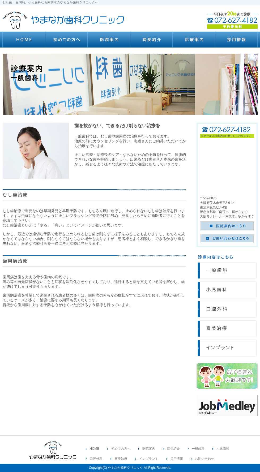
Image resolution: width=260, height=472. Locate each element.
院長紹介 (173, 448)
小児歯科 (222, 448)
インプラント (148, 459)
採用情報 (176, 459)
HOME (94, 448)
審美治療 (120, 459)
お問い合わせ (204, 459)
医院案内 (148, 448)
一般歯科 (198, 448)
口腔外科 (96, 459)
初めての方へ (120, 448)
